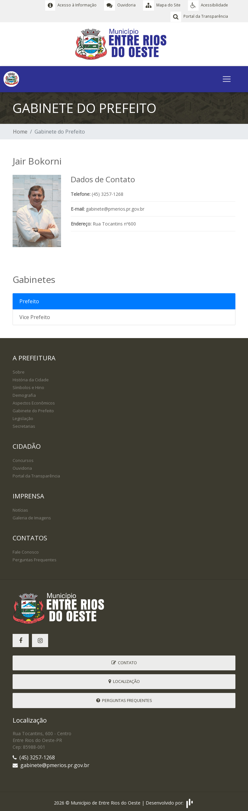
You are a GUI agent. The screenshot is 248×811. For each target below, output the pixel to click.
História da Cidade (31, 378)
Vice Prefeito (34, 315)
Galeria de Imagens (32, 516)
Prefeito (29, 299)
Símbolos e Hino (28, 386)
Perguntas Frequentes (35, 558)
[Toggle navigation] (226, 77)
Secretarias (24, 424)
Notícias (20, 508)
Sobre (19, 370)
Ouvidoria (22, 466)
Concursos (23, 459)
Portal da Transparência (36, 474)
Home (20, 130)
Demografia (24, 393)
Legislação (23, 417)
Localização (124, 680)
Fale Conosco (26, 550)
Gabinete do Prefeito (33, 409)
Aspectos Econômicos (34, 401)
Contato (124, 661)
